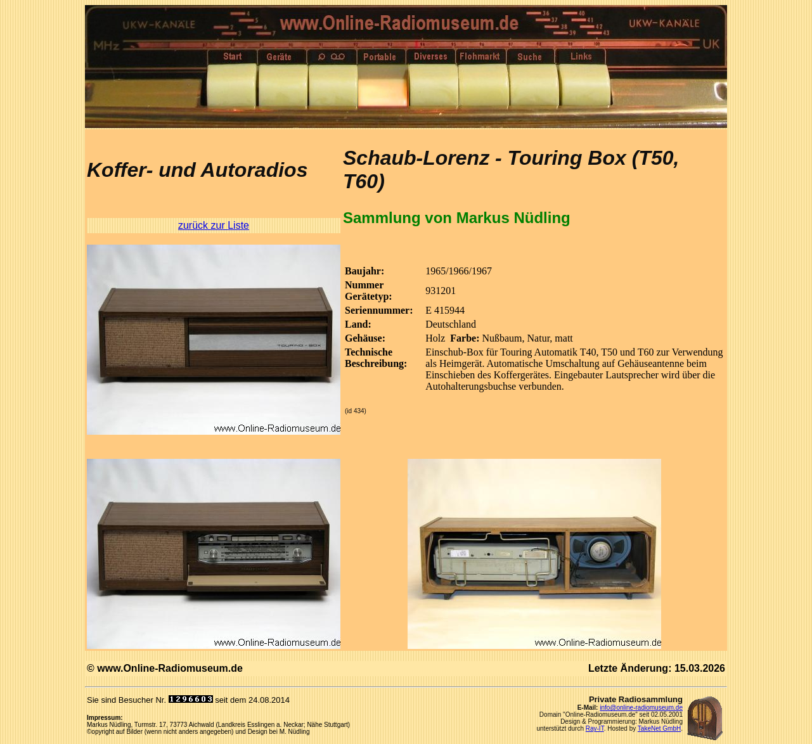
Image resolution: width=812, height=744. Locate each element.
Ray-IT (595, 728)
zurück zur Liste (213, 225)
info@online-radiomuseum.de (641, 707)
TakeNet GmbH (659, 728)
